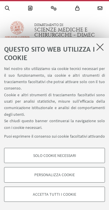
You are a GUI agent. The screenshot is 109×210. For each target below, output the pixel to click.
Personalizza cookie (54, 174)
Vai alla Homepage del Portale (17, 30)
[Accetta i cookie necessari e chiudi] (100, 47)
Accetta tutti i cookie (54, 194)
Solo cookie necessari (54, 155)
